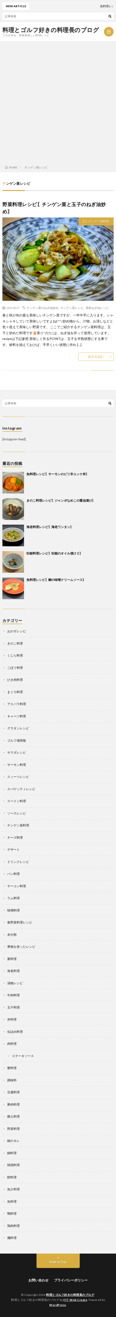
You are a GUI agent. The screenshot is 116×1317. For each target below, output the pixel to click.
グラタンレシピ (18, 728)
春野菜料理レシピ (19, 922)
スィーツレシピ (18, 777)
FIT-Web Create (75, 1300)
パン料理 (13, 874)
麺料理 (12, 1238)
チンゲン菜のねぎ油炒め (42, 307)
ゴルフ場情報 (16, 740)
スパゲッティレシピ (21, 789)
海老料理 (13, 971)
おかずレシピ (16, 631)
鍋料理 (12, 1153)
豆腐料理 (13, 1092)
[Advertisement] (58, 102)
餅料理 (12, 1177)
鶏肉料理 (13, 1226)
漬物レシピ (15, 983)
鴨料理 (12, 1213)
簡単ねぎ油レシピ (97, 307)
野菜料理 (13, 1129)
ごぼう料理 (15, 668)
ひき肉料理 (15, 680)
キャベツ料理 (16, 716)
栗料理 (12, 959)
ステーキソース (23, 1056)
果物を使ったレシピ (21, 946)
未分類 (12, 934)
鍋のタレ (13, 1141)
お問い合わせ (38, 1280)
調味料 (12, 1080)
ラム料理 (13, 898)
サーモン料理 (16, 765)
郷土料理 (13, 1116)
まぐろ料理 (15, 692)
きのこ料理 (15, 643)
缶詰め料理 (15, 1032)
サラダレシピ (16, 752)
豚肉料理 (13, 1104)
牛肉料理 (13, 995)
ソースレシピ (16, 813)
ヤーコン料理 (16, 886)
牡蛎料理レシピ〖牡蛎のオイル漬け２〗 (54, 553)
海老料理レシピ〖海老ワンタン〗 (49, 527)
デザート (13, 849)
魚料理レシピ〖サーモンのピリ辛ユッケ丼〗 (57, 474)
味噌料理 (13, 910)
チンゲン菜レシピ (72, 307)
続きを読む (96, 356)
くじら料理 (15, 655)
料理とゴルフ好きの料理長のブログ (50, 30)
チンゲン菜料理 (99, 221)
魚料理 (12, 1201)
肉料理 (12, 1044)
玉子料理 (13, 1007)
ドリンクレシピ (18, 862)
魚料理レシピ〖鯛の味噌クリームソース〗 (56, 580)
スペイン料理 (16, 801)
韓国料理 (13, 1165)
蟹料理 (12, 1068)
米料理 (12, 1019)
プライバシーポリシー (71, 1280)
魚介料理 (13, 1189)
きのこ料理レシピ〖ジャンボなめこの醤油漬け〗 (60, 500)
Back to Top (58, 1262)
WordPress (57, 1305)
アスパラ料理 (16, 704)
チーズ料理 (15, 837)
